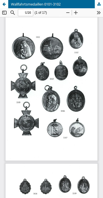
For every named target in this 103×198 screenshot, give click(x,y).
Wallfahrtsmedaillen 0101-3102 (36, 4)
